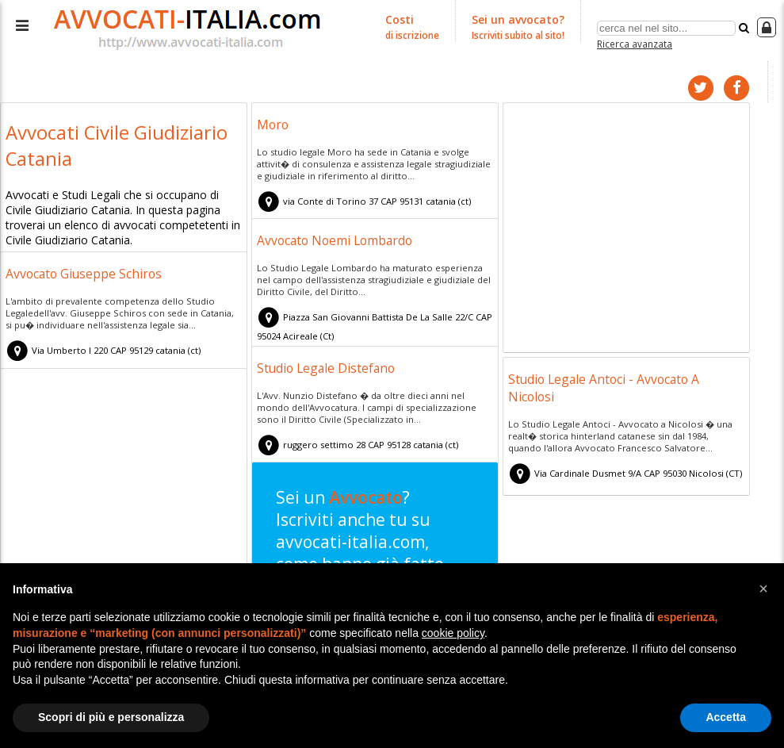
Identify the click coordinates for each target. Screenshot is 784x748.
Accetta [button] (726, 717)
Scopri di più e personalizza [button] (111, 717)
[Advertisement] (626, 228)
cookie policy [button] (453, 633)
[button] (763, 588)
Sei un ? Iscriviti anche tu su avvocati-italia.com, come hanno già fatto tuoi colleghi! (369, 560)
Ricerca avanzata (634, 42)
